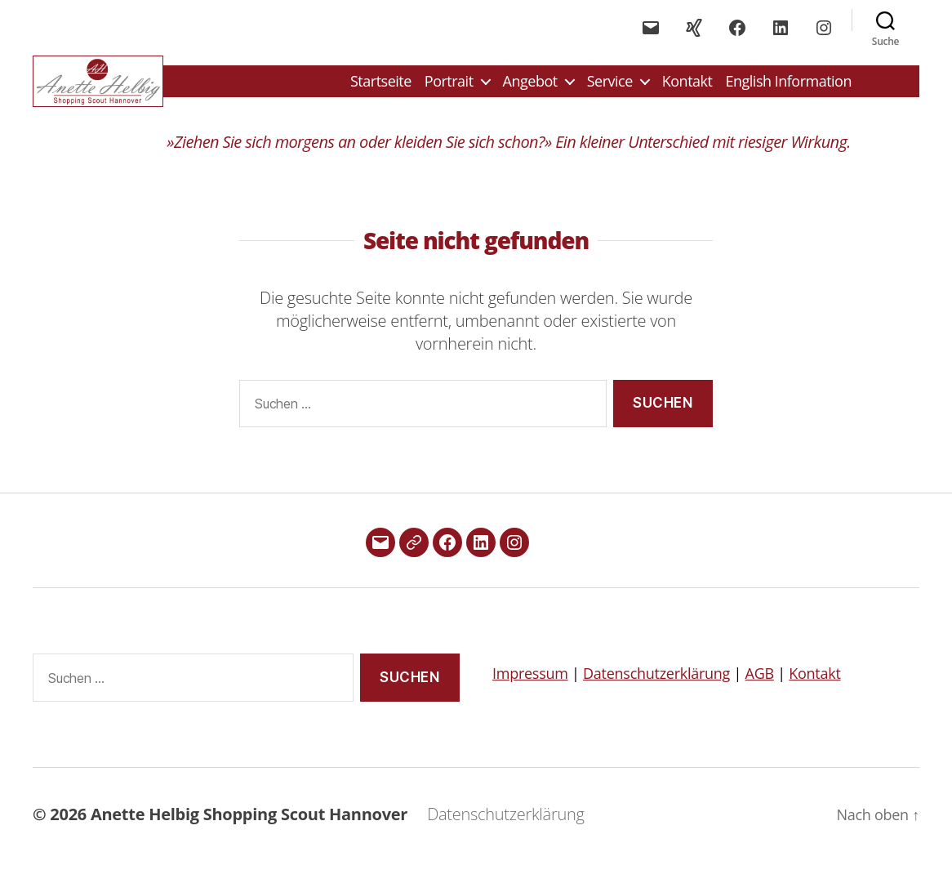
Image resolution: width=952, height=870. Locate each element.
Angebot (530, 86)
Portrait (449, 86)
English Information (788, 86)
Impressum (530, 683)
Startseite (380, 86)
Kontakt (687, 86)
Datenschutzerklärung (656, 683)
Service (610, 86)
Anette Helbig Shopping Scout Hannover (249, 824)
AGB (759, 683)
